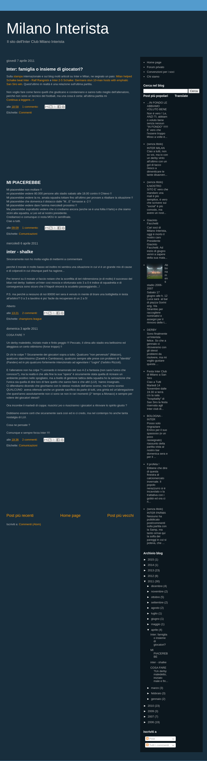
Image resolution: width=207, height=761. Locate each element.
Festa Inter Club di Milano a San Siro (157, 375)
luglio (154, 613)
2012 (151, 576)
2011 (151, 581)
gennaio (156, 698)
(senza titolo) (155, 144)
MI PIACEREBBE (23, 182)
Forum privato (155, 67)
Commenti (25, 112)
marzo (155, 688)
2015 (151, 559)
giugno (155, 618)
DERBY (152, 329)
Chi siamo (153, 76)
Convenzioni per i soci (160, 71)
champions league (30, 318)
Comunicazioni (28, 233)
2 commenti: (30, 313)
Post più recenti (19, 515)
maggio (156, 624)
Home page (70, 515)
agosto (155, 607)
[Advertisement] (70, 147)
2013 (151, 570)
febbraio (156, 693)
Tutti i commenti (157, 745)
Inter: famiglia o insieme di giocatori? (44, 69)
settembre (157, 602)
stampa (18, 76)
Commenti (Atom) (30, 524)
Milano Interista (57, 28)
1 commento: (30, 106)
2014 (151, 565)
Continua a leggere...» (20, 99)
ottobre (156, 597)
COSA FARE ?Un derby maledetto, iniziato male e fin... (159, 674)
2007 (151, 716)
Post (150, 738)
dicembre (157, 586)
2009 (151, 711)
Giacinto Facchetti (152, 222)
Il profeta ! (153, 464)
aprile (155, 629)
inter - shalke (19, 251)
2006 (151, 722)
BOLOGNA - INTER (154, 417)
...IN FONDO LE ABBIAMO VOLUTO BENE (157, 106)
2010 (151, 705)
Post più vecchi (120, 515)
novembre (157, 591)
